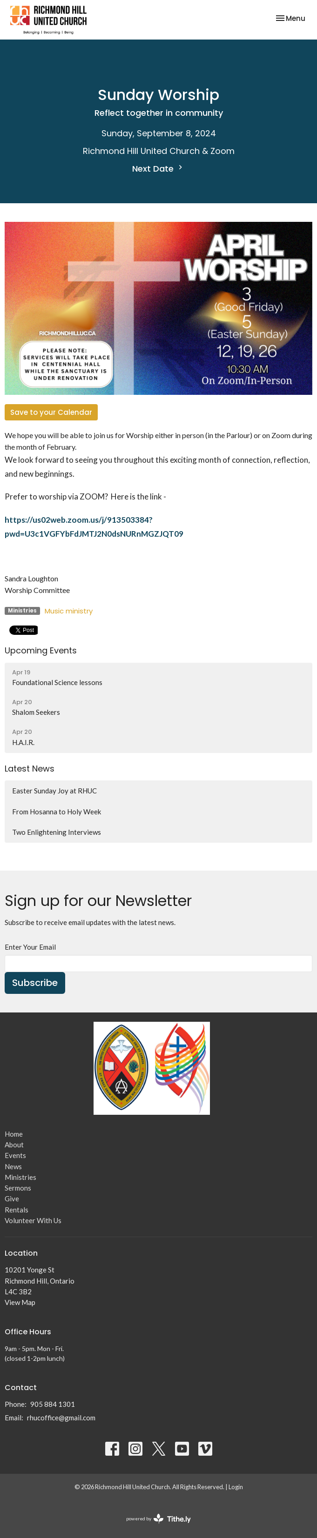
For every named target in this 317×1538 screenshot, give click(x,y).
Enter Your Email (30, 947)
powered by (158, 1519)
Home (14, 1134)
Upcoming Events (41, 650)
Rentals (16, 1209)
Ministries (20, 1177)
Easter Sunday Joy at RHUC (54, 790)
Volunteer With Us (33, 1220)
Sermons (18, 1188)
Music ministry (69, 611)
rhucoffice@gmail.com (61, 1417)
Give (12, 1198)
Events (15, 1155)
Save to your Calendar (51, 412)
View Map (20, 1302)
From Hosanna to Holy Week (56, 811)
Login (236, 1487)
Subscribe (35, 982)
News (13, 1166)
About (14, 1144)
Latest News (29, 768)
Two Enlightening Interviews (56, 832)
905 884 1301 (52, 1404)
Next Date (158, 168)
